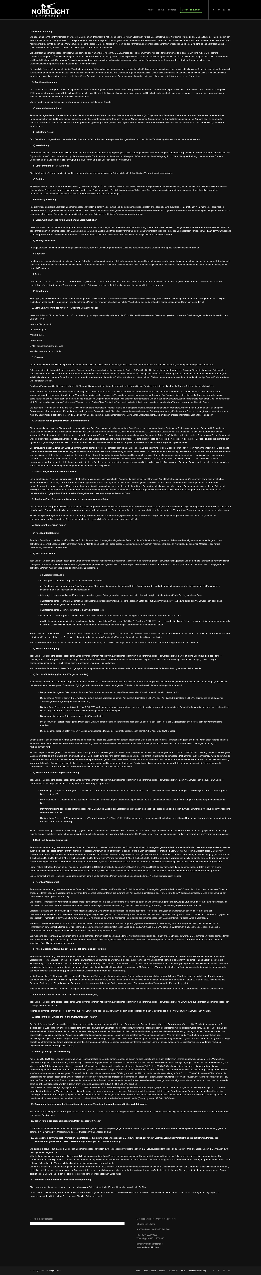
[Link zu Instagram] (223, 9)
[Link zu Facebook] (213, 9)
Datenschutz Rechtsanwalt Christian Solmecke (72, 1196)
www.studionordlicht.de (147, 1247)
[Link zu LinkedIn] (228, 9)
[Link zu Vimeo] (218, 9)
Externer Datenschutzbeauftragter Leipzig (189, 1192)
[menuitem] (151, 9)
